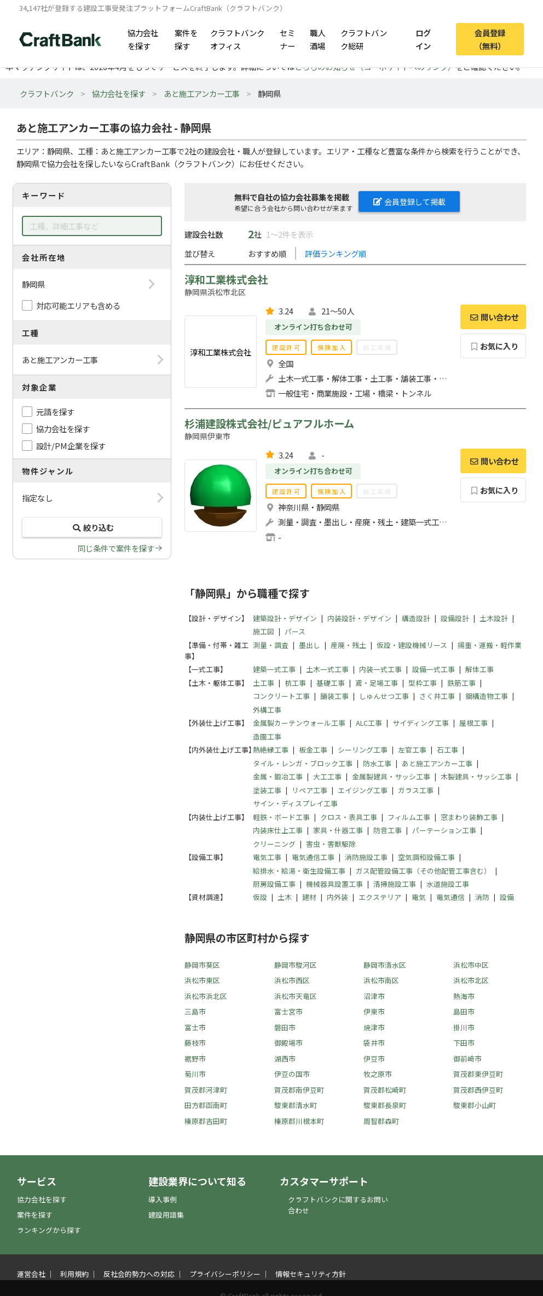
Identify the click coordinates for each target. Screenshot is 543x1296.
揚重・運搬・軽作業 (490, 645)
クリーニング (274, 844)
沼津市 (374, 996)
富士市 (195, 1027)
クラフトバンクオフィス (237, 39)
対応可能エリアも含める (78, 305)
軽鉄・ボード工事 (281, 817)
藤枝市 (195, 1042)
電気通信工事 (313, 857)
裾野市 (195, 1058)
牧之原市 (377, 1074)
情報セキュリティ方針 (310, 1274)
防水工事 (377, 763)
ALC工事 (369, 723)
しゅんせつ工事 (384, 696)
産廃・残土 (348, 645)
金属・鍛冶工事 (278, 776)
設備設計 (455, 618)
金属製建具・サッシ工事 (391, 776)
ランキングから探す (49, 1230)
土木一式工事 (327, 669)
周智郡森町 (381, 1121)
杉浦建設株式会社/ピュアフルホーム (269, 423)
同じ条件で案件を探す (116, 548)
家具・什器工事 (338, 830)
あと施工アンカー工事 (202, 93)
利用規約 (74, 1274)
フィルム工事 (409, 817)
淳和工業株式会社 (226, 279)
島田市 (464, 1011)
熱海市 (464, 996)
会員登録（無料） (490, 39)
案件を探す (186, 39)
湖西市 (285, 1058)
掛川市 (464, 1027)
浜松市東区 (202, 980)
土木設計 (494, 618)
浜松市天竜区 (295, 996)
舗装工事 (334, 696)
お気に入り (493, 346)
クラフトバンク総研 (363, 39)
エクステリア (380, 897)
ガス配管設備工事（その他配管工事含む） (423, 870)
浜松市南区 (381, 980)
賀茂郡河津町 (205, 1090)
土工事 (263, 683)
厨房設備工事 (274, 884)
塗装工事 (267, 790)
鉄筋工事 (461, 683)
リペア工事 (309, 790)
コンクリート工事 (281, 696)
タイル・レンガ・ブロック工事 (303, 763)
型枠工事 (422, 683)
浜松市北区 (471, 980)
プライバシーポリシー (225, 1274)
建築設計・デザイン (285, 618)
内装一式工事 (380, 669)
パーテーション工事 (444, 830)
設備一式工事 (433, 669)
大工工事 (327, 776)
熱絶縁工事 (270, 749)
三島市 (195, 1011)
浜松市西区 (292, 980)
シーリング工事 (363, 749)
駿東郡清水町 (295, 1105)
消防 (482, 897)
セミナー (287, 39)
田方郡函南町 (205, 1105)
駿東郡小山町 (474, 1105)
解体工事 (479, 669)
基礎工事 (330, 683)
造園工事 (267, 736)
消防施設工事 (366, 857)
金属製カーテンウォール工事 (299, 723)
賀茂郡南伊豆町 (299, 1090)
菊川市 (195, 1074)
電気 (419, 897)
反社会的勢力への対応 (139, 1274)
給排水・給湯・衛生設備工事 (299, 870)
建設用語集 (166, 1214)
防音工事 (387, 830)
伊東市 (374, 1011)
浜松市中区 (471, 965)
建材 (309, 897)
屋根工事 (473, 723)
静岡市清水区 (384, 965)
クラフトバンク (47, 93)
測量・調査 (270, 645)
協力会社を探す (143, 39)
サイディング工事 (420, 723)
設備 (507, 897)
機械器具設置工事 (334, 884)
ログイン (423, 39)
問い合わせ (493, 317)
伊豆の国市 (292, 1074)
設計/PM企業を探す (71, 445)
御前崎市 (467, 1058)
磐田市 (285, 1027)
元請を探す (55, 411)
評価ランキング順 (335, 253)
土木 (285, 897)
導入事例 (162, 1199)
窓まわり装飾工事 (469, 817)
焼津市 (374, 1027)
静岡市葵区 (202, 965)
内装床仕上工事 (278, 830)
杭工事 (295, 683)
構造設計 (416, 618)
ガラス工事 (416, 790)
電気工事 (267, 857)
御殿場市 (288, 1042)
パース (295, 631)
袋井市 (374, 1042)
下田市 (464, 1042)
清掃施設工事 (394, 884)
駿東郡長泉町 (384, 1105)
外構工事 (267, 709)
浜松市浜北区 (205, 996)
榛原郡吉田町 (205, 1121)
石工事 (447, 749)
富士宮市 (288, 1011)
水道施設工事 (447, 884)
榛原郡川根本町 (299, 1121)
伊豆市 (374, 1058)
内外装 (337, 897)
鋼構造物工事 (486, 696)
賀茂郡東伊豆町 (478, 1074)
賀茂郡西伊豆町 (478, 1090)
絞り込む (92, 527)
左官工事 (412, 749)
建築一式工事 (274, 669)
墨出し (309, 645)
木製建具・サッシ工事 (476, 776)
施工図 (263, 631)
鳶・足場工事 (376, 683)
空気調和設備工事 (426, 857)
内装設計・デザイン (359, 618)
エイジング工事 (363, 790)
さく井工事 (437, 696)
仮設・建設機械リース (412, 645)
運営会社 (31, 1274)
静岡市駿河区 (295, 965)
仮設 (260, 897)
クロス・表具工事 (348, 817)
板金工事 (313, 749)
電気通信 (450, 897)
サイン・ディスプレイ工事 (295, 803)
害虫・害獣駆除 (331, 844)
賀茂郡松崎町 (384, 1090)
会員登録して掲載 (409, 201)
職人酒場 (317, 39)
